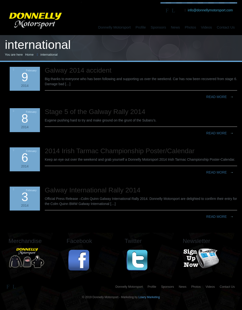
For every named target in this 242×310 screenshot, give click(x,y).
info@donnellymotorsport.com (210, 10)
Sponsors (158, 27)
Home (29, 54)
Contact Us (226, 27)
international (49, 54)
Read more (220, 97)
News (175, 27)
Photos (190, 27)
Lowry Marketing (149, 297)
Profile (141, 27)
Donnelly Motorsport (114, 27)
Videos (206, 27)
